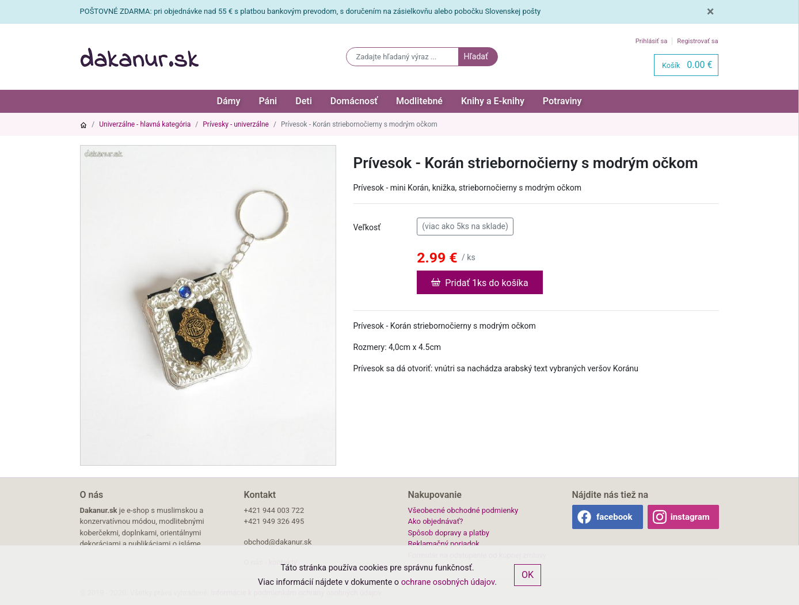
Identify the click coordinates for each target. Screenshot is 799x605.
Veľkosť (367, 227)
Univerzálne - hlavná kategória (145, 124)
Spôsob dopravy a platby (448, 532)
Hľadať (475, 56)
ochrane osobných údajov (448, 582)
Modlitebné (419, 101)
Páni (267, 101)
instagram (690, 517)
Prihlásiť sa (652, 41)
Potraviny (562, 101)
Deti (303, 101)
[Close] (710, 11)
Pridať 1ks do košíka (479, 282)
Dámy (229, 101)
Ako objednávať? (435, 521)
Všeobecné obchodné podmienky (463, 510)
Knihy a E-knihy (492, 101)
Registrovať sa (697, 41)
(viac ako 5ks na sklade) (465, 225)
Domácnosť (354, 101)
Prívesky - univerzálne (236, 124)
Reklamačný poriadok (444, 543)
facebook (614, 517)
